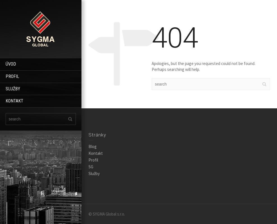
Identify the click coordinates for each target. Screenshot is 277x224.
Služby (94, 173)
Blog (92, 146)
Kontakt (95, 153)
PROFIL (12, 76)
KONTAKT (14, 101)
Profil (93, 160)
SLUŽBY (13, 88)
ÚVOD (11, 64)
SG (90, 166)
